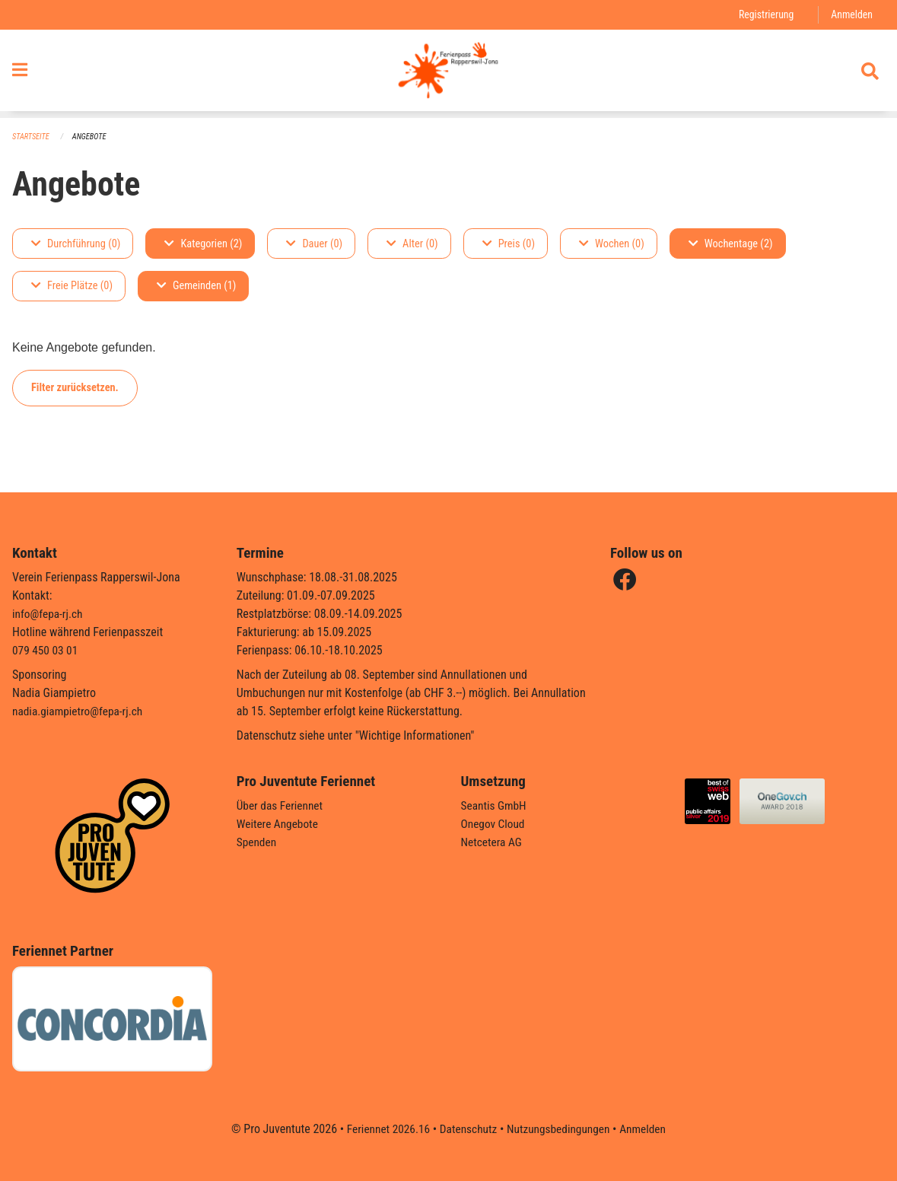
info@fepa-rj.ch (49, 613)
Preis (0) (508, 243)
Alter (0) (412, 243)
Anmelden (851, 14)
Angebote (92, 137)
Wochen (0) (611, 243)
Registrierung (763, 14)
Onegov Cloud (494, 824)
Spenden (257, 842)
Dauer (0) (314, 243)
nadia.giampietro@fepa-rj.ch (80, 711)
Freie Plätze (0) (72, 286)
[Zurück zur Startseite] (448, 74)
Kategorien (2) (203, 243)
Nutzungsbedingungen (560, 1129)
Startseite (32, 137)
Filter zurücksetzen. (75, 387)
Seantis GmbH (495, 805)
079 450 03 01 (46, 650)
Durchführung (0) (75, 243)
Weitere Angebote (279, 824)
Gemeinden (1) (196, 286)
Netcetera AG (493, 842)
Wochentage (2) (731, 243)
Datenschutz (467, 1129)
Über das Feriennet (281, 805)
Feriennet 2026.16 (383, 1129)
